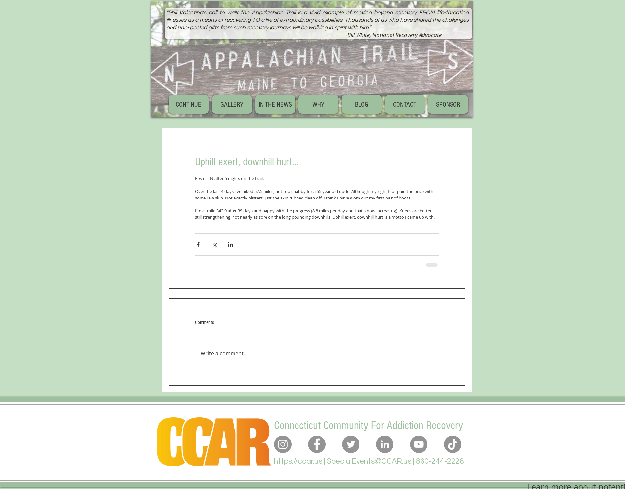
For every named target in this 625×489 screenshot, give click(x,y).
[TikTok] (452, 444)
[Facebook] (317, 444)
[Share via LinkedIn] (230, 244)
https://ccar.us (298, 461)
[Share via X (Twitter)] (214, 244)
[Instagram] (283, 444)
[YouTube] (418, 444)
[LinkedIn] (384, 444)
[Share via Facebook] (198, 244)
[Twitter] (350, 444)
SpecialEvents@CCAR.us (369, 461)
